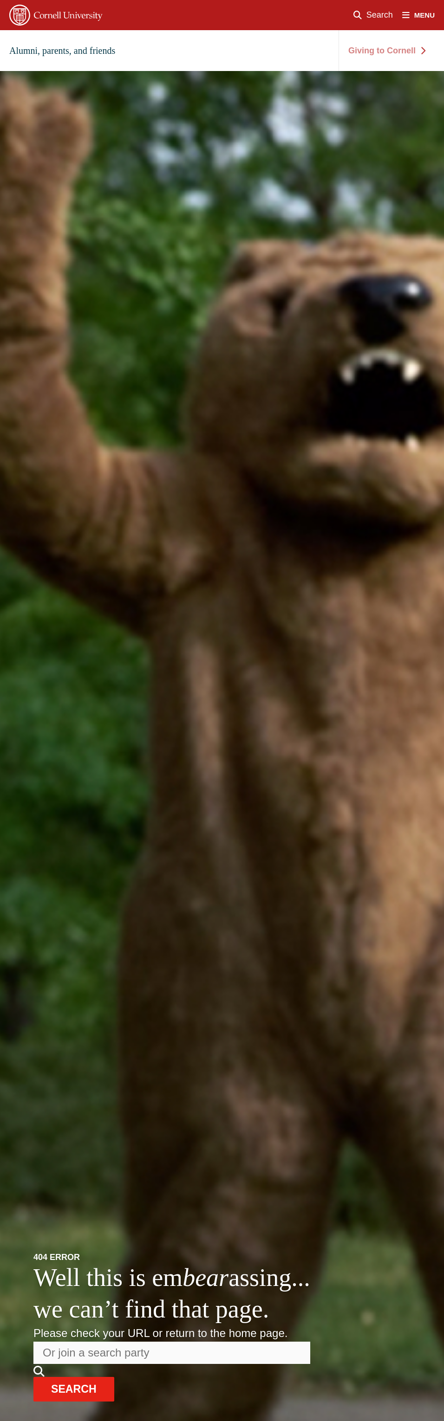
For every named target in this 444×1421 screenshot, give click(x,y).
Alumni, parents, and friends (62, 50)
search (75, 1388)
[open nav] (423, 15)
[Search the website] (171, 1352)
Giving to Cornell (386, 50)
